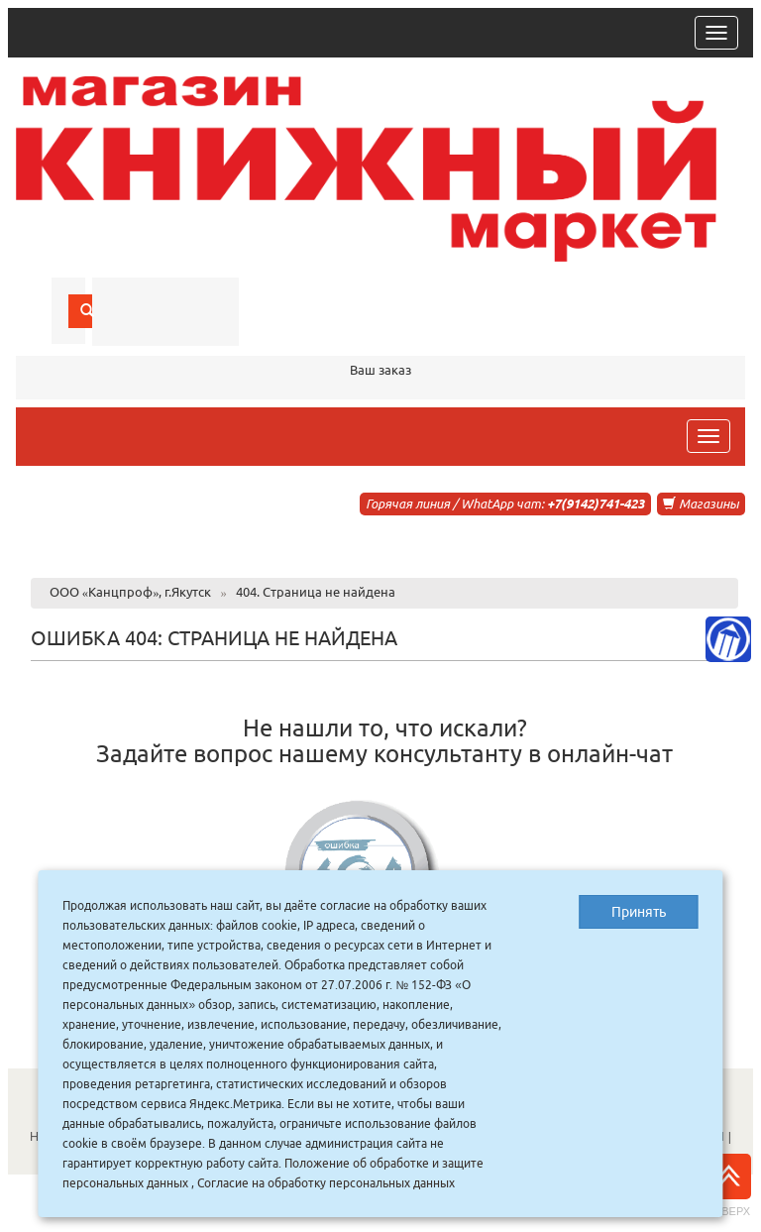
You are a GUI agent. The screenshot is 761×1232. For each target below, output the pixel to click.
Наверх (728, 1185)
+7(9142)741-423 (595, 503)
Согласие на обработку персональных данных (326, 1182)
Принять (638, 912)
